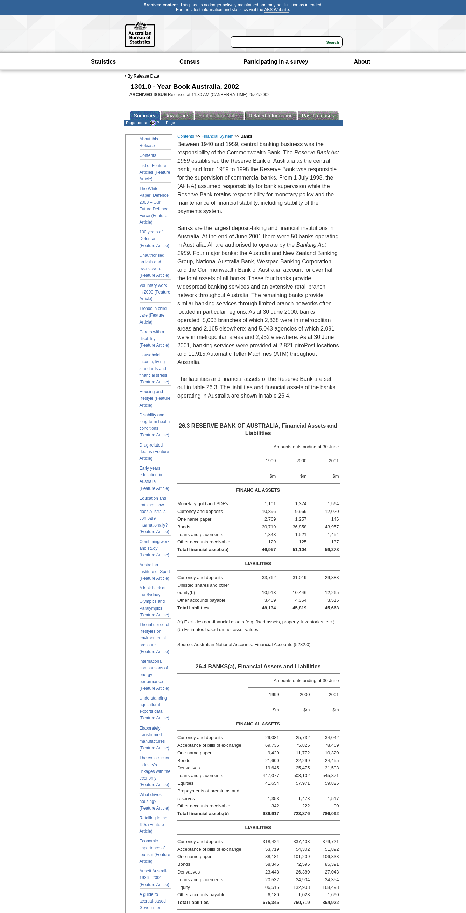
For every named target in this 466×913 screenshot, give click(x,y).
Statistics (103, 62)
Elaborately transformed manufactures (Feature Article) (154, 738)
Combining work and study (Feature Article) (155, 548)
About (362, 62)
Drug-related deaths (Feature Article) (154, 452)
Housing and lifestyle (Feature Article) (155, 398)
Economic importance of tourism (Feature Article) (155, 851)
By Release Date (143, 76)
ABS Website (276, 9)
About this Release (149, 142)
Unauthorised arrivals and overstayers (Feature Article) (154, 265)
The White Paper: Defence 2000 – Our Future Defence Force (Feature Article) (154, 205)
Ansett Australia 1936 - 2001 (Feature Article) (154, 878)
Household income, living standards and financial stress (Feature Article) (154, 368)
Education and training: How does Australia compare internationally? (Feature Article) (154, 515)
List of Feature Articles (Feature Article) (155, 172)
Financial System (217, 136)
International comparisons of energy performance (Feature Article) (154, 675)
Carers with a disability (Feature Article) (154, 338)
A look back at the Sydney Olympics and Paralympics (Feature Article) (154, 601)
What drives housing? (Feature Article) (154, 801)
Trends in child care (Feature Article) (153, 315)
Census (189, 62)
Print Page (162, 123)
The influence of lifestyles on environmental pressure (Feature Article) (154, 638)
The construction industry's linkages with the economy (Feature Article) (155, 771)
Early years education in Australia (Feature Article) (154, 478)
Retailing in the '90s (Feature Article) (153, 825)
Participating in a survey (275, 62)
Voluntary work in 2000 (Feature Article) (155, 292)
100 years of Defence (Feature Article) (154, 239)
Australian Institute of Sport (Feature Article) (155, 572)
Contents (148, 155)
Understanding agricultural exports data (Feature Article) (154, 708)
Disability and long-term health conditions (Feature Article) (155, 425)
